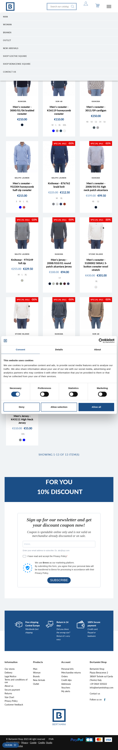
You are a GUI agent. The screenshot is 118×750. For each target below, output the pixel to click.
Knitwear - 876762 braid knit (59, 185)
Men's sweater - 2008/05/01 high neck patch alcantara (96, 187)
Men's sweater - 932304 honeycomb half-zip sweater (22, 187)
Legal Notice (10, 676)
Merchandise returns (71, 672)
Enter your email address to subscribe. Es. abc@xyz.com (46, 550)
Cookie (33, 742)
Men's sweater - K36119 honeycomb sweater (59, 110)
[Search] (62, 6)
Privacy (24, 742)
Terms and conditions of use (16, 681)
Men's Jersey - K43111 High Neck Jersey (22, 419)
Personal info (67, 669)
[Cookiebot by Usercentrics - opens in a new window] (101, 340)
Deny (21, 407)
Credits (41, 742)
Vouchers (65, 687)
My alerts (65, 691)
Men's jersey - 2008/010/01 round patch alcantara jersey (59, 263)
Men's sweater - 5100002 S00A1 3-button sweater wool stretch (96, 264)
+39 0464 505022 (98, 684)
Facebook (105, 700)
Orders (64, 676)
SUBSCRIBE (59, 580)
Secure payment (12, 690)
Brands (36, 676)
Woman (37, 672)
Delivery (8, 672)
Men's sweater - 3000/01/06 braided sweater (22, 110)
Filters (8, 745)
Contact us (95, 693)
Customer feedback (14, 704)
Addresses (66, 684)
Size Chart (9, 697)
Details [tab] (59, 349)
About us (9, 686)
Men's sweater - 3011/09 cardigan (95, 108)
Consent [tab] (20, 349)
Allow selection (59, 407)
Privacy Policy (11, 701)
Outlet (36, 684)
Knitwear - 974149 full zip (22, 261)
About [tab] (97, 349)
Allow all (96, 407)
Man (35, 669)
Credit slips (66, 680)
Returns (8, 693)
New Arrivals (39, 680)
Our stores (10, 669)
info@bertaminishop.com (101, 687)
